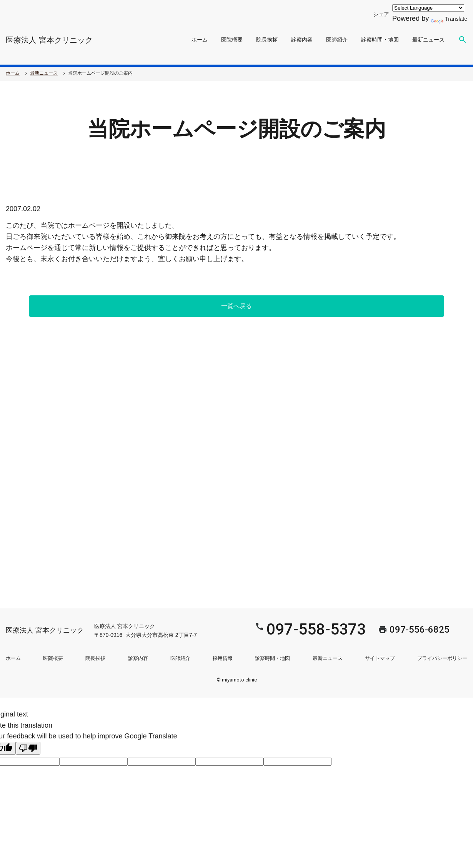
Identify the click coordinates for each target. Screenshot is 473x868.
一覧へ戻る (236, 306)
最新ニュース (428, 40)
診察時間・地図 (380, 40)
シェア (372, 14)
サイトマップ (380, 658)
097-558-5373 (277, 629)
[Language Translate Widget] (422, 8)
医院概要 (232, 40)
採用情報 (223, 658)
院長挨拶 (267, 40)
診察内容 (302, 40)
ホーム (200, 40)
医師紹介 (337, 40)
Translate (446, 18)
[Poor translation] (28, 748)
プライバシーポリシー (442, 658)
